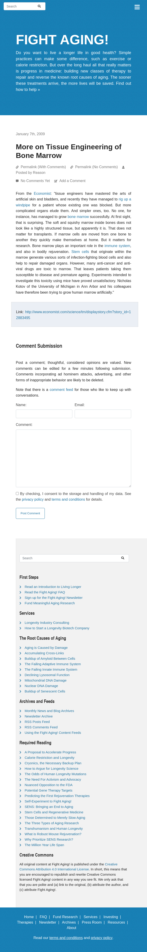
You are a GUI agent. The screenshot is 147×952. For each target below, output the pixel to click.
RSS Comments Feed (41, 727)
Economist (42, 193)
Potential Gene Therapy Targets (48, 790)
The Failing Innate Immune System (51, 669)
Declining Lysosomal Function (47, 675)
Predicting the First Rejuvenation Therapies (57, 796)
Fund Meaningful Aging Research (50, 603)
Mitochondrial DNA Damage (45, 680)
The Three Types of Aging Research (52, 823)
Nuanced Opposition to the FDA (49, 785)
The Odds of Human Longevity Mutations (55, 774)
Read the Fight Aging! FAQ (45, 592)
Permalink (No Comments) (96, 167)
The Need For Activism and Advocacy (53, 779)
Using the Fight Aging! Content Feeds (53, 733)
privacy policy (33, 499)
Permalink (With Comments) (43, 167)
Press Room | (94, 922)
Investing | (113, 917)
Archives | (71, 922)
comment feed (61, 390)
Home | (31, 917)
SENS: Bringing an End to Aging (49, 807)
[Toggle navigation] (137, 6)
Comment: (24, 425)
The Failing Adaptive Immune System (53, 664)
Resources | (119, 922)
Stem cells (80, 252)
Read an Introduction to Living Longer (53, 587)
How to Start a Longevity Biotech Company (57, 628)
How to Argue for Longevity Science (51, 768)
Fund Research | (68, 917)
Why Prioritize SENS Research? (49, 839)
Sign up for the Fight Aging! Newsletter (54, 598)
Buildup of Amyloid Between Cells (50, 658)
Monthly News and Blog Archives (49, 711)
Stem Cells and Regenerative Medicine (54, 812)
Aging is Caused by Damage (46, 648)
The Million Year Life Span (44, 845)
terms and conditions (68, 499)
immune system (117, 246)
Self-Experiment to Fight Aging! (48, 801)
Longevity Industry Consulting (47, 623)
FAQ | (46, 917)
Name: (21, 405)
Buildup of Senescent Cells (45, 691)
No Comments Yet (36, 181)
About (73, 928)
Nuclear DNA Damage (41, 686)
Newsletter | (50, 922)
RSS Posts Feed (37, 722)
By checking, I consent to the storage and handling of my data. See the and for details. (73, 497)
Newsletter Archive (39, 716)
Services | (93, 917)
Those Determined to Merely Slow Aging (55, 818)
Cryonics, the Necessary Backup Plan (53, 763)
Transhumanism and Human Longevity (54, 828)
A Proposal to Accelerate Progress (50, 752)
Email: (80, 405)
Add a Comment (72, 181)
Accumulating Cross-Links (44, 653)
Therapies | (27, 922)
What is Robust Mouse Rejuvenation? (53, 834)
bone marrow (78, 217)
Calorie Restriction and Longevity (49, 758)
